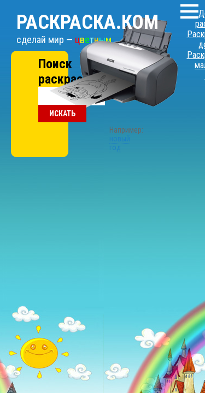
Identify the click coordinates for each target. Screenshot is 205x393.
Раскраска (74, 11)
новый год (103, 89)
